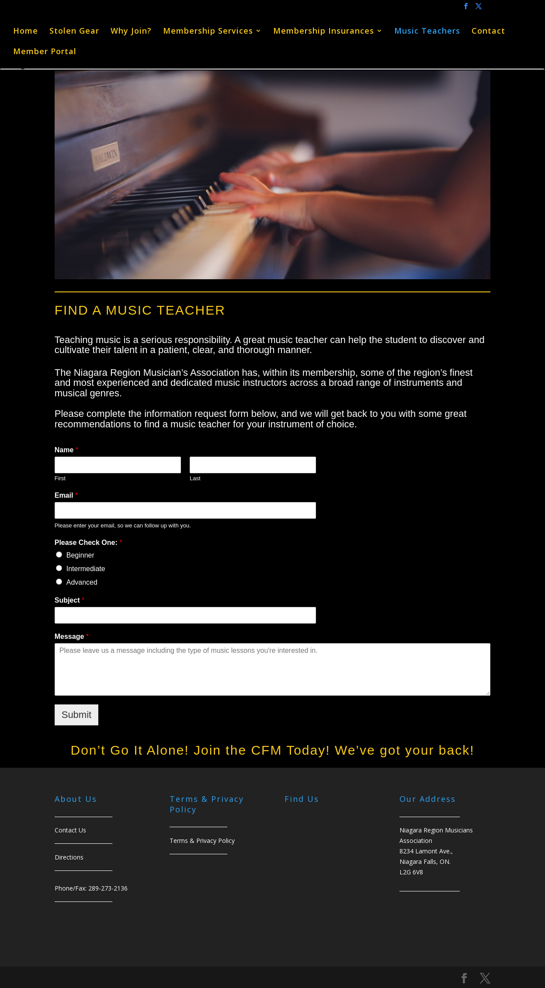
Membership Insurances (323, 32)
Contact (488, 32)
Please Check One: (88, 542)
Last (195, 478)
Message (72, 636)
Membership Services (208, 32)
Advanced (81, 582)
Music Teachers (427, 32)
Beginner (80, 555)
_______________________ (429, 888)
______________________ (83, 840)
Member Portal (44, 52)
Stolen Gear (74, 32)
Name (66, 450)
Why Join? (131, 32)
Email (66, 495)
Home (25, 32)
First (60, 478)
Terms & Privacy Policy (202, 840)
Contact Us (70, 830)
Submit (76, 714)
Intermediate (85, 568)
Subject (69, 600)
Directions (69, 857)
